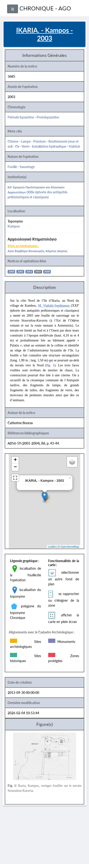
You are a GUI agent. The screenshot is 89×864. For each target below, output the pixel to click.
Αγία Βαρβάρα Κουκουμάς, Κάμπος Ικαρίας (37, 251)
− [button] (15, 467)
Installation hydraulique (49, 146)
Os (17, 146)
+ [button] (15, 460)
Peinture (39, 141)
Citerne (13, 141)
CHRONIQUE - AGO (45, 8)
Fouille (12, 167)
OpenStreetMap (70, 546)
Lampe (26, 141)
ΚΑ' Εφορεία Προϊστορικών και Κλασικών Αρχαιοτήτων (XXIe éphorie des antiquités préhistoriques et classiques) (37, 192)
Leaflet (52, 546)
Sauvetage (27, 167)
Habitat (74, 146)
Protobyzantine (48, 117)
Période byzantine (21, 117)
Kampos (14, 226)
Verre (25, 146)
